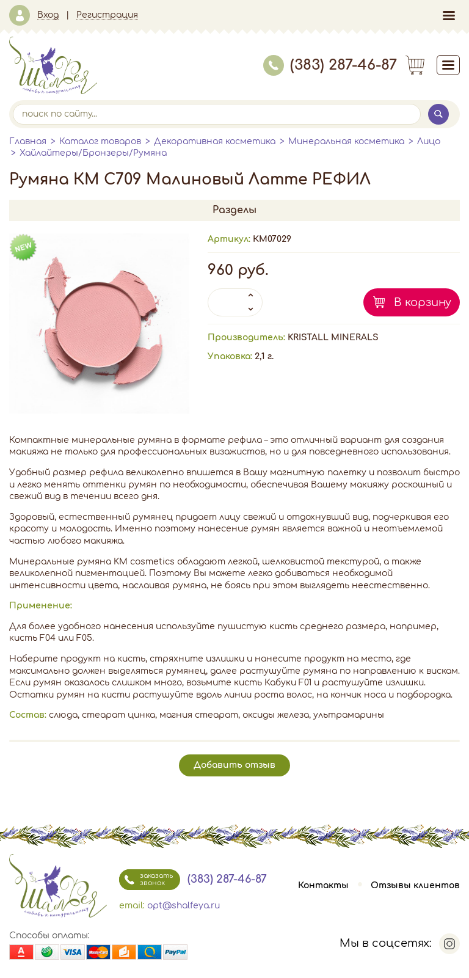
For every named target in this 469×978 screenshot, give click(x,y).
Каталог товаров (100, 141)
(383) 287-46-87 (330, 65)
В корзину (422, 302)
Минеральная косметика (346, 141)
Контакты (323, 885)
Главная (27, 141)
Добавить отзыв (234, 765)
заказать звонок (146, 879)
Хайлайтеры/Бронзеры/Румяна (93, 153)
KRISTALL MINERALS (333, 337)
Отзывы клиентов (415, 885)
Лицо (428, 141)
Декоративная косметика (214, 141)
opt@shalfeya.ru (183, 905)
